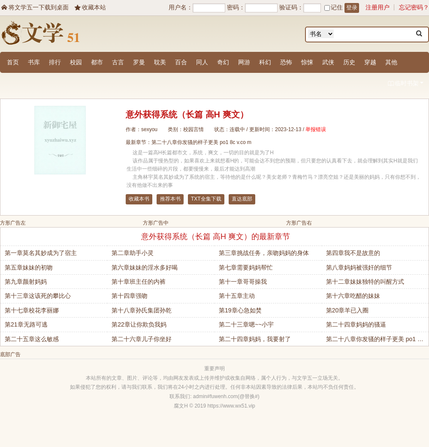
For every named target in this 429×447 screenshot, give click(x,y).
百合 (181, 62)
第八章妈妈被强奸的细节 (359, 267)
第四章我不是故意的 (353, 252)
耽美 (160, 62)
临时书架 (405, 83)
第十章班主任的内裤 (139, 281)
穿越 (370, 62)
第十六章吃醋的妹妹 (353, 295)
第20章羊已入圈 (347, 310)
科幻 (265, 62)
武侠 (328, 62)
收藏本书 (139, 199)
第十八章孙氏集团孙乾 (142, 310)
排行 (55, 62)
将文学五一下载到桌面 (34, 7)
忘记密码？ (414, 7)
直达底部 (242, 199)
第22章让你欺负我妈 (139, 324)
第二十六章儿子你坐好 (142, 339)
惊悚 (307, 62)
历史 (349, 62)
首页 (13, 62)
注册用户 (378, 7)
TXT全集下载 (206, 199)
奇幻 (223, 62)
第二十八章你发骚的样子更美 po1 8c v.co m (201, 142)
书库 (34, 62)
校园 (76, 62)
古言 (118, 62)
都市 (97, 62)
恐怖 (286, 62)
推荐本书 (170, 199)
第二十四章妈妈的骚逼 (356, 324)
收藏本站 (89, 7)
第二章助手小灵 (133, 252)
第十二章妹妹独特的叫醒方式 (365, 281)
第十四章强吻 (130, 295)
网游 (244, 62)
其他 (391, 62)
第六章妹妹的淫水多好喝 (145, 267)
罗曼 (139, 62)
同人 (202, 62)
